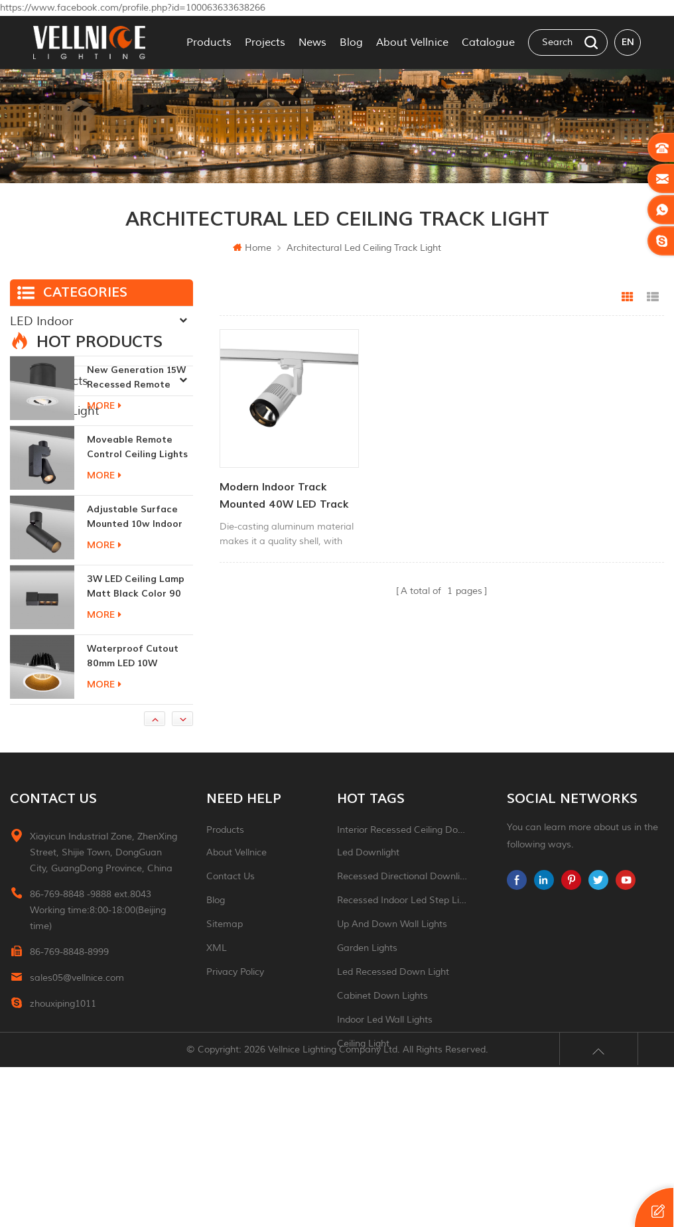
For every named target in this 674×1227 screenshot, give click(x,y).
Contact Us (230, 992)
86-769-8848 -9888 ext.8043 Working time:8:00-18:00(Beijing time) (98, 1026)
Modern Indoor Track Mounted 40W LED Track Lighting (284, 495)
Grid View (628, 297)
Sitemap (224, 1040)
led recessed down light (393, 1088)
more (104, 522)
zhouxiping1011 (63, 1119)
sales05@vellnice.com (77, 1094)
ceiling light (363, 1159)
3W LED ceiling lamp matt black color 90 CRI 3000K (135, 703)
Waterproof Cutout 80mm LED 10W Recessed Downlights (136, 772)
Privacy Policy (235, 1088)
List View (653, 297)
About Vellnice (412, 42)
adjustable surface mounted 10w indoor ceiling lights (134, 633)
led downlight (368, 968)
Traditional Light (54, 410)
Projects (265, 42)
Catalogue (488, 42)
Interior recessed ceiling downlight (402, 946)
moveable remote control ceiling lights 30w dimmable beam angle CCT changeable (137, 563)
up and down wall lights (392, 1040)
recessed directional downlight (402, 992)
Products (209, 42)
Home (252, 247)
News (312, 42)
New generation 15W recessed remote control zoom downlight (136, 494)
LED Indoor (41, 321)
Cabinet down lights (382, 1112)
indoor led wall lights (385, 1135)
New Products (49, 381)
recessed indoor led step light (402, 1016)
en (628, 42)
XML (216, 1064)
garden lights (367, 1064)
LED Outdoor (47, 351)
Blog (351, 42)
